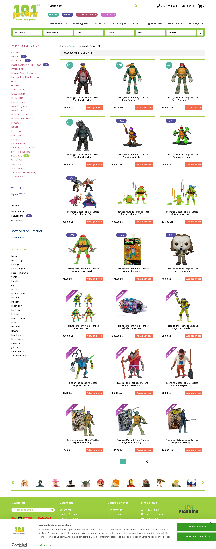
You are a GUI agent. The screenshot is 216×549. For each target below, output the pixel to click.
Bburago (15, 264)
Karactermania (18, 351)
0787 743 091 (168, 6)
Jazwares (15, 343)
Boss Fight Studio (19, 272)
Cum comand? (115, 510)
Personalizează (185, 530)
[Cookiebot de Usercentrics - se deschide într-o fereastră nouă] (19, 543)
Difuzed (15, 297)
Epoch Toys (17, 305)
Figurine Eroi (176, 23)
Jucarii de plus (119, 23)
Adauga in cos (94, 107)
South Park (20, 155)
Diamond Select (19, 293)
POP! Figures (80, 23)
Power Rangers (18, 143)
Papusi (137, 23)
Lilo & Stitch (17, 97)
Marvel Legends (19, 106)
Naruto (14, 126)
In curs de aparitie (86, 14)
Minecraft (16, 122)
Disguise (15, 301)
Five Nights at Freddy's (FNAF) (26, 77)
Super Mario (17, 168)
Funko (14, 322)
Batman (19, 56)
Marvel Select (17, 110)
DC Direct (16, 289)
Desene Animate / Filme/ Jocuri (30, 64)
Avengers (15, 52)
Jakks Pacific (17, 339)
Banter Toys (17, 260)
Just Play (15, 347)
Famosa (15, 314)
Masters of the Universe (23, 118)
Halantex (15, 326)
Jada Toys (16, 334)
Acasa (72, 45)
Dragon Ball (17, 68)
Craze (14, 285)
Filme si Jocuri (197, 23)
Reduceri (66, 14)
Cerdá (14, 276)
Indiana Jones (17, 89)
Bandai (14, 256)
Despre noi (65, 510)
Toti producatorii (19, 355)
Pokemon (16, 135)
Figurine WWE (154, 23)
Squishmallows (18, 237)
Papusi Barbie (21, 215)
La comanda (107, 14)
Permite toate (185, 521)
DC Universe (21, 60)
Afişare (43, 543)
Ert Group (16, 310)
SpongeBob (17, 160)
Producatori (18, 249)
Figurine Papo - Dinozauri (23, 73)
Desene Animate (57, 23)
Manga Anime (18, 102)
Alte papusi (16, 220)
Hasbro (14, 330)
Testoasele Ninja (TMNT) (23, 172)
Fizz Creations (18, 318)
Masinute (99, 23)
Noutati (52, 14)
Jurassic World (18, 93)
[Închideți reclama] (211, 518)
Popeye (15, 139)
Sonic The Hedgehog (21, 151)
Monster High (17, 211)
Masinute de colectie (21, 114)
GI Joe (14, 81)
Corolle (14, 281)
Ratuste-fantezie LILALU (23, 147)
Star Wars (16, 164)
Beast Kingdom (18, 268)
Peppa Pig (16, 131)
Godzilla (15, 85)
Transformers (18, 176)
